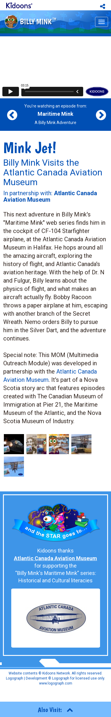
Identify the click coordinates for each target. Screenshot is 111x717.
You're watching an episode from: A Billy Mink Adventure (55, 114)
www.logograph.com (55, 683)
